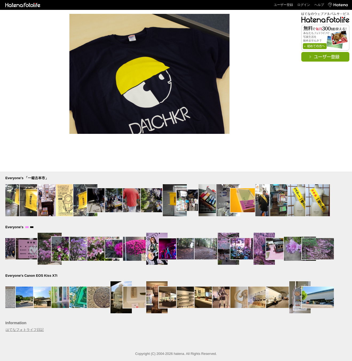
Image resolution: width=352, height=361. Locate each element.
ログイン (303, 5)
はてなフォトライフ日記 (25, 330)
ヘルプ (319, 5)
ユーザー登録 (283, 5)
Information (15, 323)
